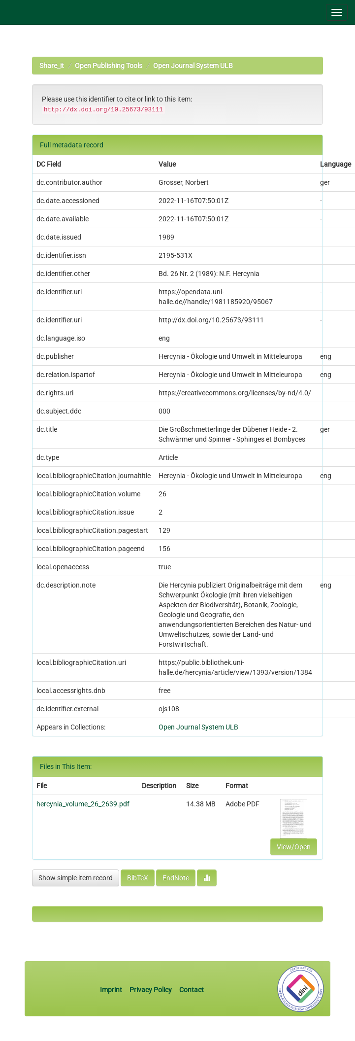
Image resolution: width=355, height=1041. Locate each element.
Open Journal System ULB (193, 65)
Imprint (112, 990)
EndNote (175, 878)
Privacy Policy (150, 990)
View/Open (294, 847)
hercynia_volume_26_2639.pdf (82, 804)
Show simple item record (75, 878)
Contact (191, 990)
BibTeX (137, 878)
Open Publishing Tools (108, 65)
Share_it (51, 65)
